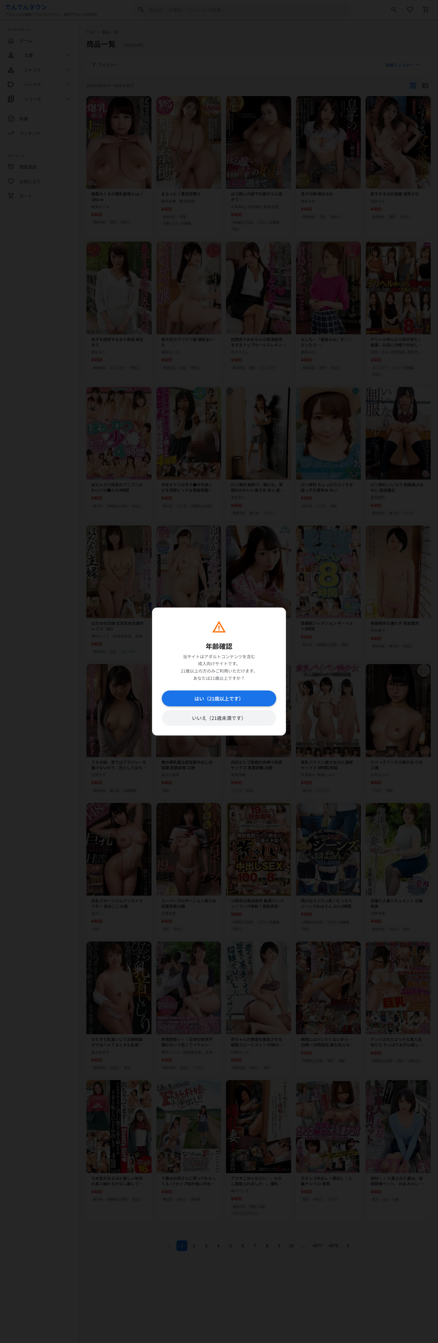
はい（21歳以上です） (219, 698)
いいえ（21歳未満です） (219, 717)
